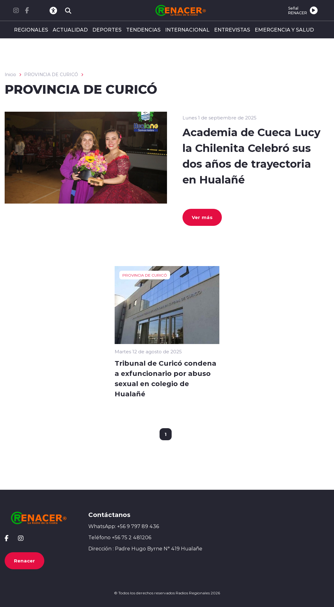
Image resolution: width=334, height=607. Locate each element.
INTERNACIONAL (187, 29)
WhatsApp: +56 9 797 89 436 (123, 526)
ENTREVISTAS (232, 29)
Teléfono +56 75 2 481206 (119, 537)
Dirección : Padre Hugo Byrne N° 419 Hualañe (145, 548)
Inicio (10, 74)
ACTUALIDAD (70, 29)
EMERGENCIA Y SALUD (284, 29)
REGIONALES (31, 29)
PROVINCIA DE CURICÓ (51, 74)
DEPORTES (106, 29)
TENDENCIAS (143, 29)
